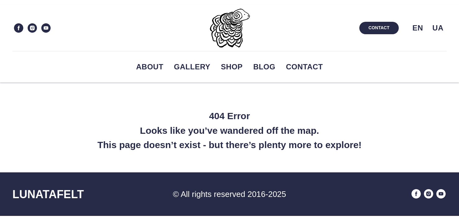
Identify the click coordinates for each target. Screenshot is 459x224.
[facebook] (18, 28)
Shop (232, 67)
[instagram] (32, 28)
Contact (304, 67)
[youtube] (46, 28)
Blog (264, 67)
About (149, 67)
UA (437, 28)
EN (417, 28)
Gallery (192, 67)
